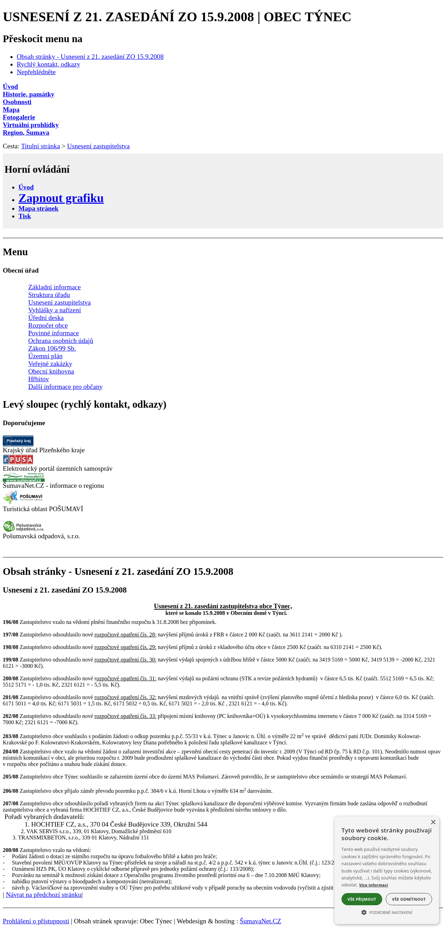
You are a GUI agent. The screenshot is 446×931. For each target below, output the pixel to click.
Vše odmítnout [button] (409, 899)
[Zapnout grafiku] (61, 197)
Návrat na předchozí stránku (44, 894)
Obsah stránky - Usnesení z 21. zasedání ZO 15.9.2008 (90, 56)
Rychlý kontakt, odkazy (48, 64)
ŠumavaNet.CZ (260, 921)
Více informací (373, 884)
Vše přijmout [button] (361, 899)
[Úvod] (223, 87)
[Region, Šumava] (223, 132)
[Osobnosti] (223, 102)
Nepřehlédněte (36, 72)
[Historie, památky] (223, 94)
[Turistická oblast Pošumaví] (24, 503)
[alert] (386, 870)
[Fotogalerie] (223, 117)
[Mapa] (223, 110)
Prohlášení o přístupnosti (36, 921)
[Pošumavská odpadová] (24, 530)
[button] (386, 912)
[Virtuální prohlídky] (223, 125)
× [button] (433, 822)
